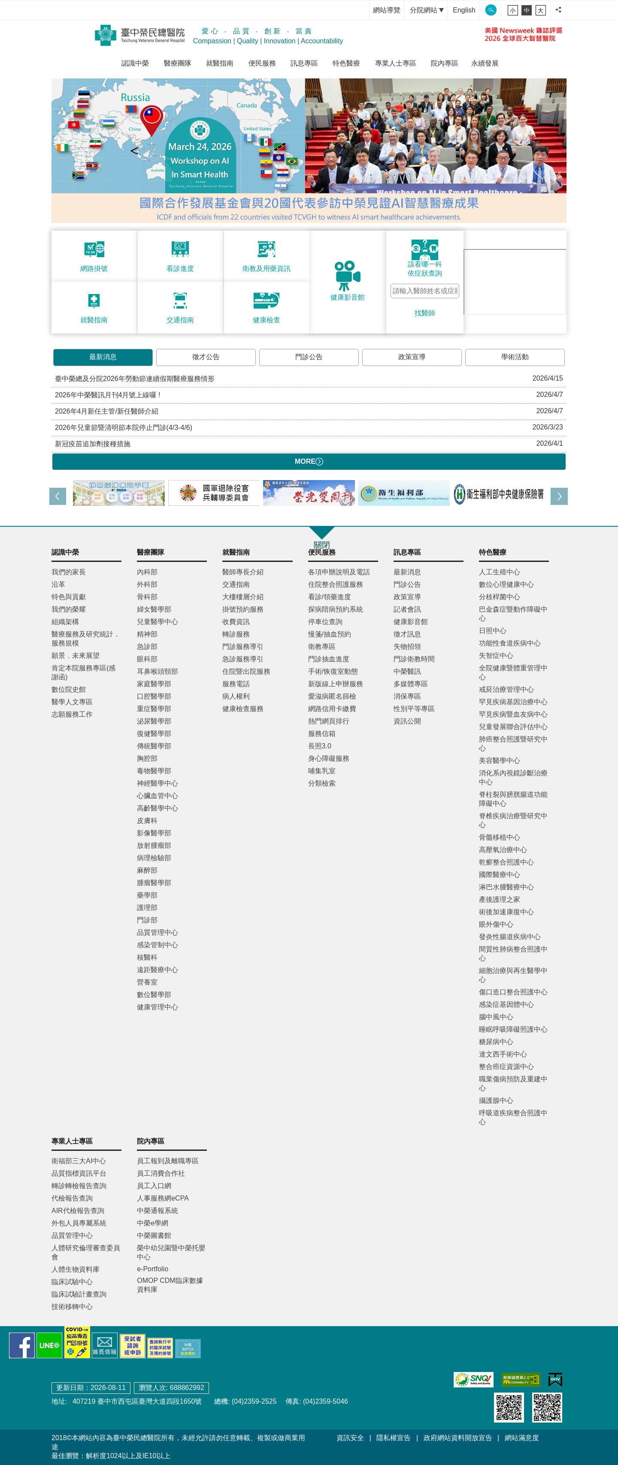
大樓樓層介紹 (243, 596)
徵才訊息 (407, 634)
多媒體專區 (411, 683)
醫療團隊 (177, 63)
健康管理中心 (157, 1007)
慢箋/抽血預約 (329, 634)
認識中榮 (135, 63)
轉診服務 (236, 634)
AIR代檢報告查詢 (78, 1210)
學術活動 (515, 356)
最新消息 (103, 356)
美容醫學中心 (499, 760)
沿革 (58, 584)
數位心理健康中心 (506, 584)
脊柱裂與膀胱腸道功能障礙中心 (513, 799)
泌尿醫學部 (154, 721)
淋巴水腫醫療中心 (506, 887)
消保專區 (407, 696)
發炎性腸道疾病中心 (510, 936)
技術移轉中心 (72, 1306)
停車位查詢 (325, 621)
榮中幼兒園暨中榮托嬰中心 (171, 1252)
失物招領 (407, 646)
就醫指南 (219, 63)
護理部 (147, 907)
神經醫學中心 (157, 783)
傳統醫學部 (154, 746)
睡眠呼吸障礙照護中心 (513, 1029)
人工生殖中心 (499, 572)
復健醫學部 (154, 733)
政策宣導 (412, 356)
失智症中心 (496, 655)
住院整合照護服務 (335, 584)
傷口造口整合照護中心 (513, 992)
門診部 (147, 920)
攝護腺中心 (496, 1100)
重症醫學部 (154, 708)
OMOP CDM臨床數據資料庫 (170, 1285)
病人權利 (236, 696)
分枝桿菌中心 (499, 596)
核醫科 (147, 957)
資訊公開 (407, 721)
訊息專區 (304, 63)
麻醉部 (147, 870)
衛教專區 (322, 646)
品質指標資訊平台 (79, 1173)
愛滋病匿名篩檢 (332, 696)
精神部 (147, 634)
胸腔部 (147, 758)
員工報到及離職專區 (168, 1161)
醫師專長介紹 (243, 572)
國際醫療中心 (499, 874)
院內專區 (444, 63)
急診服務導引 (243, 659)
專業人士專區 (395, 63)
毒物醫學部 (154, 771)
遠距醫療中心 (157, 969)
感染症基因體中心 (506, 1004)
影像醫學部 (154, 833)
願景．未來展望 (76, 655)
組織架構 (65, 621)
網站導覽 (386, 10)
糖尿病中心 (496, 1041)
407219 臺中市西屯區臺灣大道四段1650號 (136, 1401)
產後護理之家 (499, 899)
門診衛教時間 (414, 659)
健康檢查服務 (243, 708)
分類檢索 (322, 783)
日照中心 (492, 630)
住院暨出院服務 (246, 671)
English (464, 10)
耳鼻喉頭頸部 (157, 671)
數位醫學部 (154, 994)
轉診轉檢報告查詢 (79, 1185)
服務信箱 (322, 733)
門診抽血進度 (328, 659)
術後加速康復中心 (506, 912)
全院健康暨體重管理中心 (513, 672)
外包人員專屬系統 (79, 1223)
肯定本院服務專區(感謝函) (83, 672)
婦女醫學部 (154, 609)
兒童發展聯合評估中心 (513, 726)
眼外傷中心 (496, 924)
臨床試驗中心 (72, 1281)
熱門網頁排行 (328, 721)
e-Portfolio (152, 1269)
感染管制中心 (157, 945)
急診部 (147, 646)
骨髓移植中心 (499, 837)
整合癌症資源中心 (506, 1066)
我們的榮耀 (69, 609)
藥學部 (147, 895)
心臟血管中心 (157, 795)
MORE (309, 461)
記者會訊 (407, 609)
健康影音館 (411, 621)
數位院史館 (69, 689)
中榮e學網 (152, 1223)
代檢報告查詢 (72, 1198)
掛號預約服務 (243, 609)
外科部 (147, 584)
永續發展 (485, 63)
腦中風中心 (496, 1017)
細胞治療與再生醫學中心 (513, 975)
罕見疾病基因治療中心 (513, 701)
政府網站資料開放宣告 (458, 1437)
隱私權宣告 (393, 1437)
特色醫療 (346, 63)
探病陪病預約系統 (335, 609)
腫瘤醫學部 (154, 882)
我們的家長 (69, 572)
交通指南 (236, 584)
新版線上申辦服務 (335, 683)
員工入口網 (154, 1185)
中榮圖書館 (154, 1235)
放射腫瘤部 (154, 845)
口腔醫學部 (154, 696)
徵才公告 (206, 356)
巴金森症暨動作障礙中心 (513, 614)
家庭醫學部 (154, 683)
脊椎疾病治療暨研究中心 (513, 820)
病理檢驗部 (154, 858)
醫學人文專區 (72, 701)
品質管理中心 (157, 932)
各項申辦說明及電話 (339, 572)
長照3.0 (319, 746)
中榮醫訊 (407, 671)
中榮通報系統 (157, 1210)
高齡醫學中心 (157, 808)
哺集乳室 (322, 771)
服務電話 (236, 683)
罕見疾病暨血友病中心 (513, 714)
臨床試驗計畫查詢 (79, 1294)
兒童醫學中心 (157, 621)
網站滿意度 (522, 1437)
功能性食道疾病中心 (510, 643)
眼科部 (147, 659)
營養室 (147, 982)
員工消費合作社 (161, 1173)
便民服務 (262, 63)
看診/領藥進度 (329, 596)
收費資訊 (236, 621)
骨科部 (147, 596)
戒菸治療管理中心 (506, 689)
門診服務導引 (243, 646)
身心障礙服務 (328, 758)
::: (361, 10)
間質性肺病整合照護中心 (513, 954)
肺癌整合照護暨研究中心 (513, 744)
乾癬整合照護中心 (506, 862)
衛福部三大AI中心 (79, 1161)
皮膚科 (147, 820)
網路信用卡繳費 (332, 708)
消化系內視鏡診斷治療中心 (513, 777)
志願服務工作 (72, 714)
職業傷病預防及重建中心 (513, 1083)
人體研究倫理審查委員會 (86, 1252)
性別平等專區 (414, 708)
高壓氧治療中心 (503, 849)
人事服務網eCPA (163, 1198)
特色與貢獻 (69, 596)
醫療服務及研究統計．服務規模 (86, 638)
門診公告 (309, 356)
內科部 (147, 572)
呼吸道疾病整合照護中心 (513, 1117)
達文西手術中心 (503, 1054)
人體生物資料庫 (76, 1269)
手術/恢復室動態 (333, 671)
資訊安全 (350, 1437)
